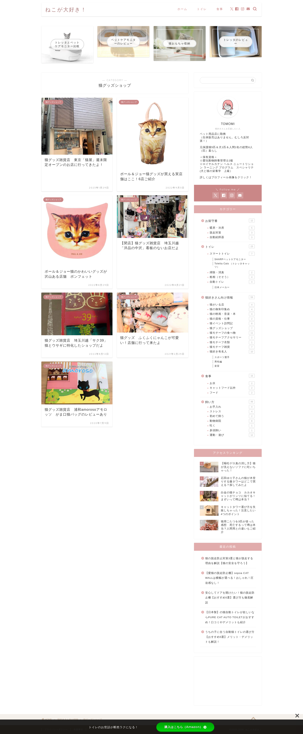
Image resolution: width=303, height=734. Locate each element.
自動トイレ (232, 282)
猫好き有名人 (232, 352)
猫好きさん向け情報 (230, 297)
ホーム (182, 9)
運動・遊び (232, 435)
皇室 (217, 366)
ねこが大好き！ (66, 9)
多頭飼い (232, 430)
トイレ (202, 9)
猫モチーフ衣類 (232, 342)
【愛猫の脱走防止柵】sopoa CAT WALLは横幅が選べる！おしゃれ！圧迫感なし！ (229, 578)
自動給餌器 (232, 237)
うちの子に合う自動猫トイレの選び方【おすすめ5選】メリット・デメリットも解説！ (229, 636)
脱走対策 (232, 233)
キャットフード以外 (232, 388)
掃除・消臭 (232, 272)
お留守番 (230, 220)
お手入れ (232, 407)
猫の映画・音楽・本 (232, 314)
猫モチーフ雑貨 (232, 347)
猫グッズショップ (232, 328)
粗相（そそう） (232, 277)
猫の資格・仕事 (232, 319)
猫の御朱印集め (232, 309)
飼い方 (230, 402)
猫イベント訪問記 (232, 323)
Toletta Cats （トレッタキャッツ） (232, 265)
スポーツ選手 (222, 357)
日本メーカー (222, 287)
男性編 (218, 361)
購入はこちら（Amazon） (185, 727)
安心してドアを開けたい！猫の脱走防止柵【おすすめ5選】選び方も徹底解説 (229, 597)
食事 (219, 9)
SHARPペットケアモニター (230, 259)
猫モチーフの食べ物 (232, 333)
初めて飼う (232, 416)
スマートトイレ (232, 254)
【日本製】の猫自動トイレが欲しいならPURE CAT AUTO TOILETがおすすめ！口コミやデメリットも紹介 (229, 617)
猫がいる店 (232, 305)
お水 (232, 383)
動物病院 (232, 421)
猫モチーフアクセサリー (232, 337)
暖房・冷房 (232, 228)
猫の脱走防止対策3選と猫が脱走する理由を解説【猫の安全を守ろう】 (229, 561)
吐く (232, 426)
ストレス (232, 411)
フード (232, 393)
